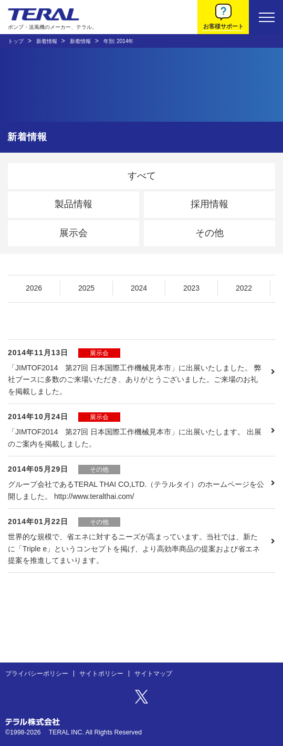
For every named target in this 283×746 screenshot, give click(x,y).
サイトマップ (153, 673)
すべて (142, 175)
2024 (139, 288)
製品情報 (73, 204)
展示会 (73, 233)
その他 (209, 233)
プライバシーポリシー (36, 673)
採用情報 (209, 204)
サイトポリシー (101, 673)
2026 (34, 288)
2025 (86, 288)
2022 (244, 288)
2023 (191, 288)
